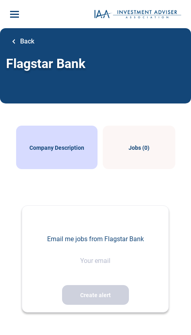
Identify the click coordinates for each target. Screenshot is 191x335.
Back (26, 41)
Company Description (56, 148)
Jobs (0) (139, 148)
